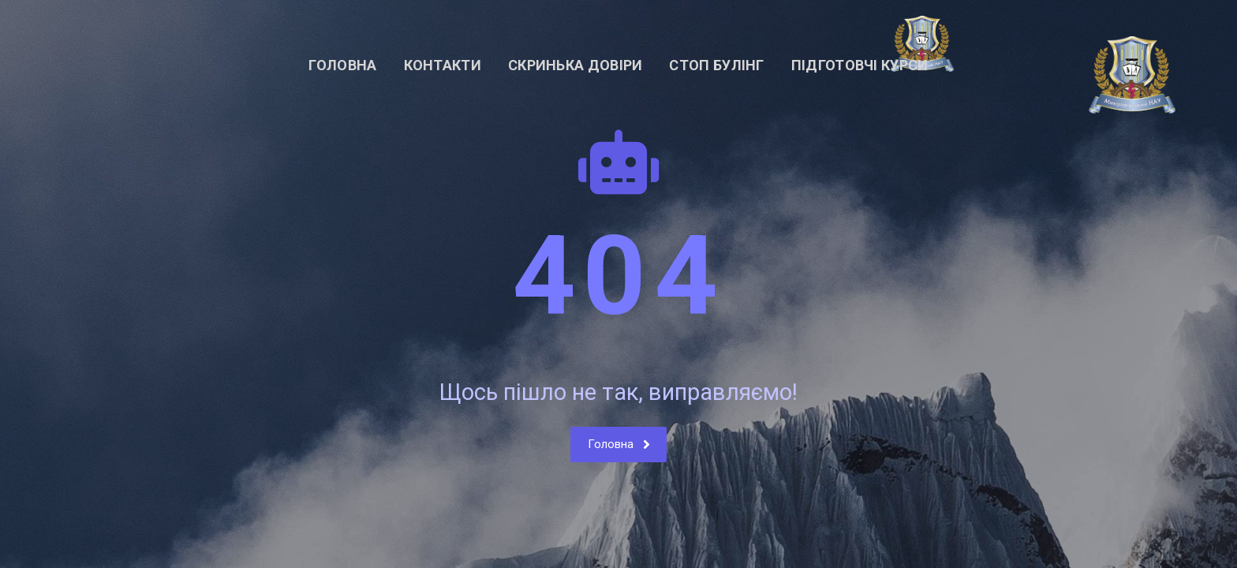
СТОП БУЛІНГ (716, 65)
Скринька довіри (575, 65)
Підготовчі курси (860, 65)
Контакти (442, 65)
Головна (342, 65)
